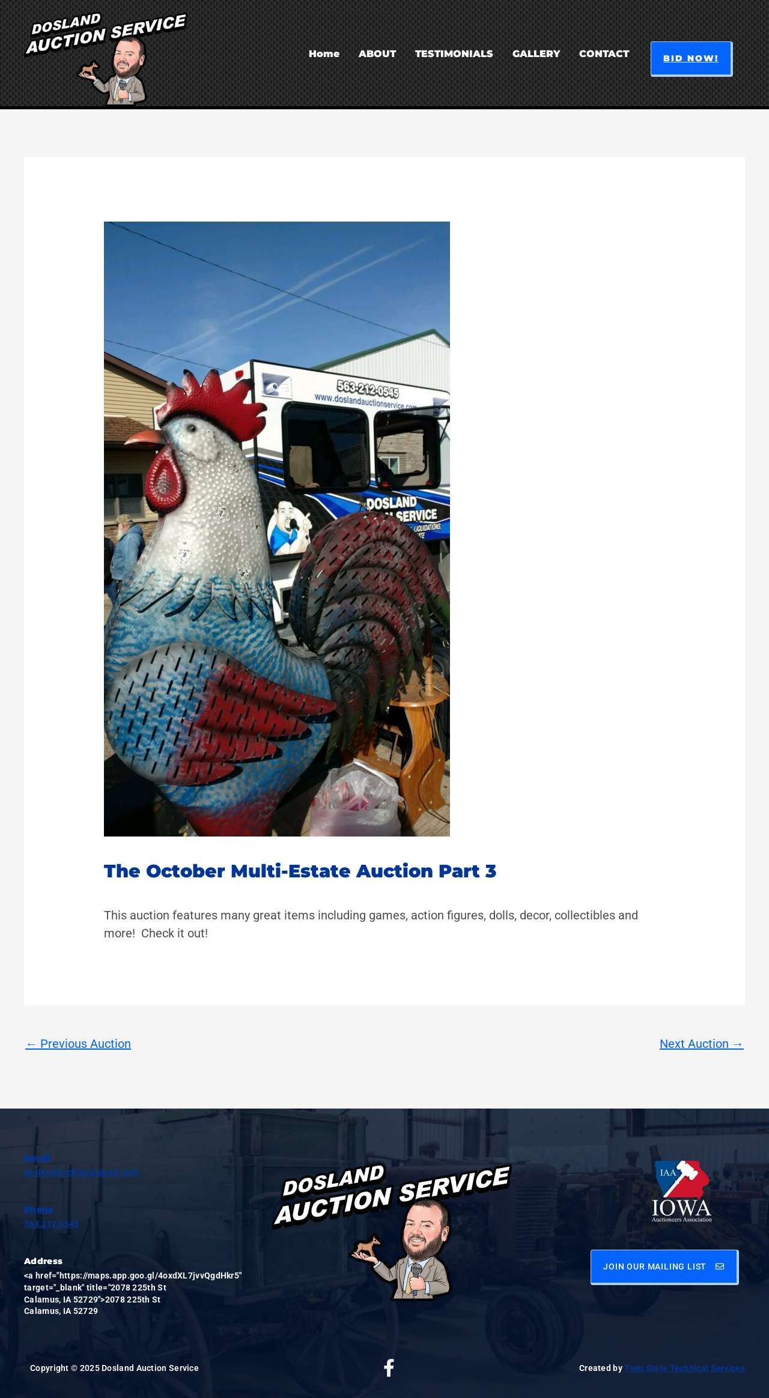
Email (37, 1157)
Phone (39, 1209)
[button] (692, 59)
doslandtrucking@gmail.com (81, 1172)
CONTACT (604, 53)
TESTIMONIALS (454, 53)
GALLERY (536, 53)
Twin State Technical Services (684, 1368)
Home (324, 53)
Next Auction (702, 1043)
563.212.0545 (51, 1224)
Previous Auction (78, 1043)
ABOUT (377, 53)
